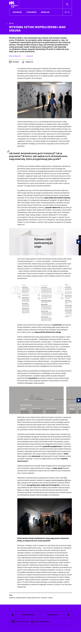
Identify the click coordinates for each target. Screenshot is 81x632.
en (69, 12)
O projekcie (31, 12)
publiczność (35, 598)
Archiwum (17, 12)
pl (66, 12)
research (44, 598)
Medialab (45, 12)
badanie (12, 598)
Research (29, 56)
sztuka (50, 598)
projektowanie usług (23, 598)
